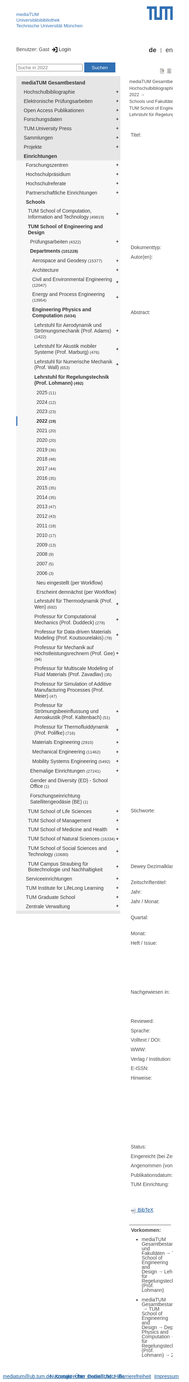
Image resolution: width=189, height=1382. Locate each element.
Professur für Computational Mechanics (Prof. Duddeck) (69, 619)
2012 (46, 516)
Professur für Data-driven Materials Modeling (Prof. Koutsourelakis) (73, 635)
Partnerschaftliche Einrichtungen (61, 193)
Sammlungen (38, 138)
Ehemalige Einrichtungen (65, 771)
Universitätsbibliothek (38, 20)
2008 (45, 554)
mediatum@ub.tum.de (27, 1376)
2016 (46, 478)
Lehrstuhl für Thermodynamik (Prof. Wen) (73, 604)
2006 (45, 573)
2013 (46, 506)
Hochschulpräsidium (48, 174)
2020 (46, 440)
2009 (46, 545)
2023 (46, 411)
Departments (54, 251)
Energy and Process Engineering (68, 296)
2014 (46, 497)
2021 (46, 430)
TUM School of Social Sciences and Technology (67, 851)
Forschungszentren (47, 165)
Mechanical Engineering (66, 752)
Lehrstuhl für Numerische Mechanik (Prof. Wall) (73, 365)
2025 (46, 392)
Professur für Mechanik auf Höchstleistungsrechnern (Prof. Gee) (74, 653)
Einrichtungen (40, 156)
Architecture (45, 270)
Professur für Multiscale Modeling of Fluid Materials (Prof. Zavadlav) (73, 671)
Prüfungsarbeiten (55, 242)
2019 (46, 450)
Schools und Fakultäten (152, 101)
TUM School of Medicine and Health (67, 829)
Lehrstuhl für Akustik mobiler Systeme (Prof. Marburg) (66, 349)
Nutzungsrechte (67, 1376)
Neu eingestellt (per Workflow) (69, 583)
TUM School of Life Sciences (60, 811)
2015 (46, 487)
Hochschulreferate (46, 183)
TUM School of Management (59, 820)
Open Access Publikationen (54, 110)
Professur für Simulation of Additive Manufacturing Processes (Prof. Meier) (72, 690)
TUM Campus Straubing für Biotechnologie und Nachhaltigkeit (65, 867)
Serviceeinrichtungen (49, 879)
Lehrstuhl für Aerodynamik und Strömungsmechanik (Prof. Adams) (72, 330)
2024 (46, 402)
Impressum (166, 1376)
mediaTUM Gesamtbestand (53, 83)
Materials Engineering (62, 742)
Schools (35, 202)
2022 (46, 421)
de (152, 50)
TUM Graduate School (50, 897)
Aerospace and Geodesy (67, 260)
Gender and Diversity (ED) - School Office (69, 783)
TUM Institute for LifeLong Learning (64, 888)
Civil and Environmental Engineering (72, 281)
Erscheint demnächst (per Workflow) (76, 592)
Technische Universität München (49, 25)
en (169, 50)
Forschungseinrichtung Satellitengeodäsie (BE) (59, 799)
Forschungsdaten (43, 119)
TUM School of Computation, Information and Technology (66, 214)
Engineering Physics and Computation (61, 312)
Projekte (33, 147)
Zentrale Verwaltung (48, 906)
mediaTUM (27, 14)
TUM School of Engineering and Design (65, 229)
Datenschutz (101, 1376)
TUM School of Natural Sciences (71, 838)
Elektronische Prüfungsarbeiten (58, 101)
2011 (46, 525)
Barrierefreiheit (135, 1376)
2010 (46, 535)
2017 (46, 468)
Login (61, 49)
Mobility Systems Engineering (71, 761)
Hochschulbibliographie (49, 92)
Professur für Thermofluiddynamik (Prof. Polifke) (71, 730)
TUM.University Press (47, 128)
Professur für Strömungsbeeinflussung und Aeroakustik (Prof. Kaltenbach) (72, 711)
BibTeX (142, 1210)
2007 (45, 563)
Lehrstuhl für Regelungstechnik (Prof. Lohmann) (71, 380)
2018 (46, 459)
